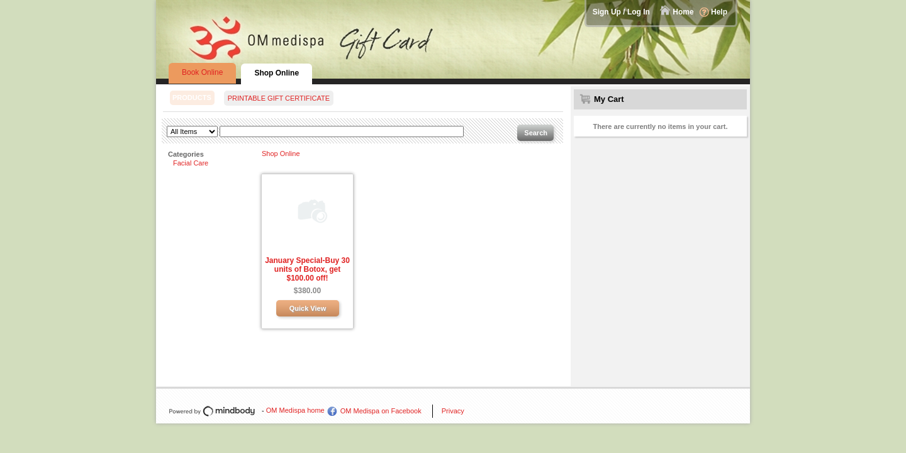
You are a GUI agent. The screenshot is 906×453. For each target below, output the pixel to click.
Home (683, 12)
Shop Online (281, 153)
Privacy (453, 411)
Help (719, 12)
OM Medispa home (295, 410)
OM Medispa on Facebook (381, 411)
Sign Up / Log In (621, 12)
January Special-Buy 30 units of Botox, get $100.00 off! (307, 269)
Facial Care (190, 163)
